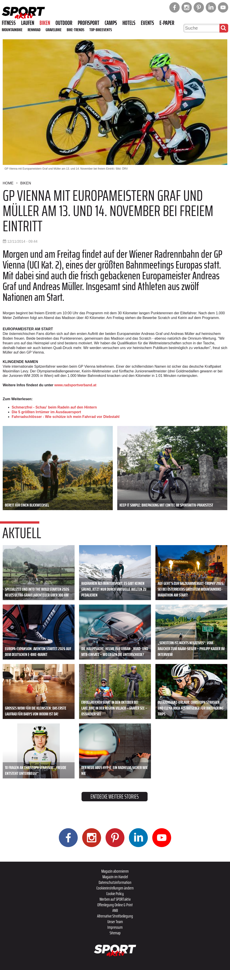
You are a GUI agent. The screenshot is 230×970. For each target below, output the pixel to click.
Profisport (88, 23)
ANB (115, 910)
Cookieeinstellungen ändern (115, 887)
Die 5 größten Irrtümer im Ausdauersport (46, 412)
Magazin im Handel (115, 876)
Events (147, 23)
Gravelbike (54, 30)
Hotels (128, 23)
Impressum (115, 927)
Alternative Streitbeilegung (115, 916)
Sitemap (115, 932)
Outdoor (63, 23)
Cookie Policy (115, 893)
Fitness (9, 23)
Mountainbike (12, 30)
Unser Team (115, 921)
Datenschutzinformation (115, 882)
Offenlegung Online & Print (115, 904)
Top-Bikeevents (100, 30)
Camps (111, 23)
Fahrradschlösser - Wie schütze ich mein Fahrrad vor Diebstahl (65, 417)
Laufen (27, 23)
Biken (45, 23)
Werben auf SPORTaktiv (115, 899)
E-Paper (166, 23)
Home (8, 183)
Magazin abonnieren (115, 871)
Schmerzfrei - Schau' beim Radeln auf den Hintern (54, 407)
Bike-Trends (75, 30)
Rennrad (34, 30)
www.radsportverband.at (75, 385)
